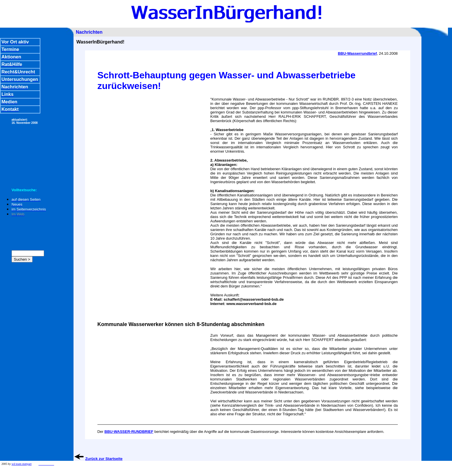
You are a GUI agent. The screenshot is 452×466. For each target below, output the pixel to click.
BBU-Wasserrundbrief (357, 53)
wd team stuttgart (21, 463)
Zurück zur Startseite (104, 458)
